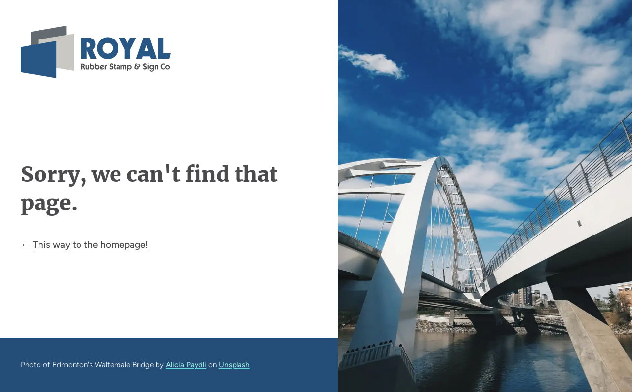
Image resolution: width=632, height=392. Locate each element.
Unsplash (234, 364)
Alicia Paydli (186, 364)
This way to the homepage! (90, 244)
